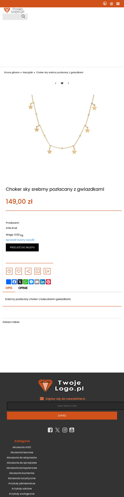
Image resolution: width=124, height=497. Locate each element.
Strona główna (12, 72)
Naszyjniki (28, 72)
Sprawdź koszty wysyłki (20, 240)
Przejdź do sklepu (22, 247)
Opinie (23, 288)
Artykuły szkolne (22, 489)
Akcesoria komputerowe (21, 468)
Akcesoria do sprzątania (22, 463)
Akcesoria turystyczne (22, 478)
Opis (9, 288)
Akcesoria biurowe (21, 452)
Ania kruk (11, 228)
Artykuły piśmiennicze (21, 483)
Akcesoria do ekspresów (22, 458)
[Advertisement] (62, 43)
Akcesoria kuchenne (21, 473)
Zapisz (62, 416)
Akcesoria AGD (21, 447)
